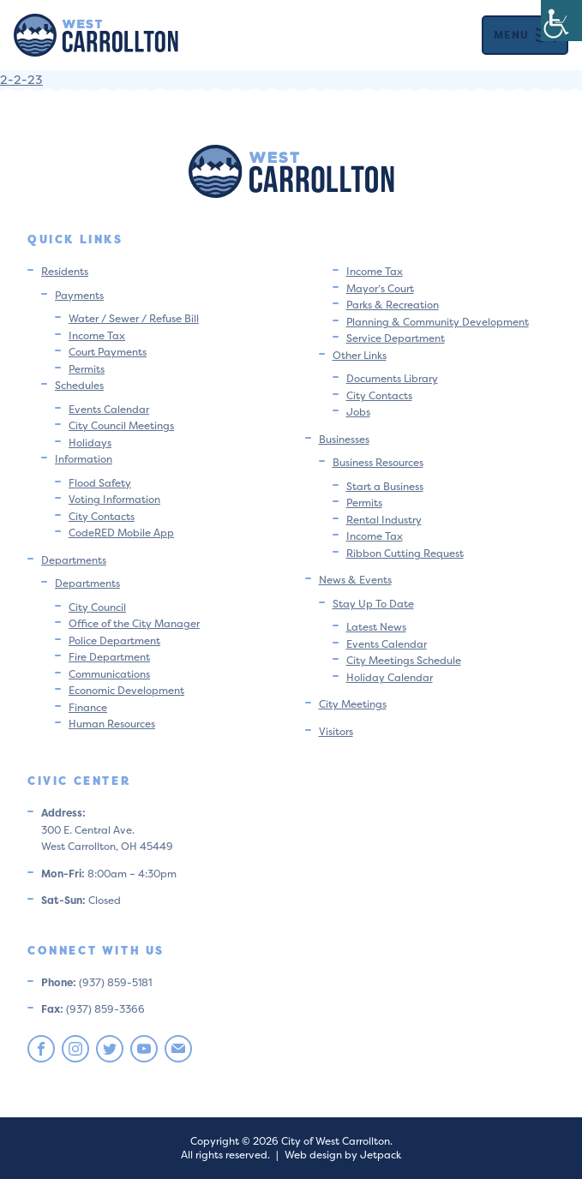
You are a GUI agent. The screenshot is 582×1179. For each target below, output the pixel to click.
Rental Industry (384, 519)
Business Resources (378, 462)
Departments (73, 560)
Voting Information (114, 499)
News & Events (355, 579)
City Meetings (353, 704)
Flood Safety (100, 483)
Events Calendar (109, 409)
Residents (64, 271)
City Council (97, 607)
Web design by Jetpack (343, 1154)
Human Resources (112, 723)
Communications (109, 674)
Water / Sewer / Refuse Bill (134, 318)
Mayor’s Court (380, 288)
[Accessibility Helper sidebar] (561, 20)
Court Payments (108, 351)
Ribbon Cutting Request (405, 553)
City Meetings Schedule (403, 660)
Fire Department (109, 656)
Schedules (79, 385)
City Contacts (102, 516)
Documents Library (392, 378)
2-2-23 (21, 79)
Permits (87, 369)
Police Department (114, 640)
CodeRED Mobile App (121, 532)
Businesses (344, 439)
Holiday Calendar (389, 677)
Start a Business (384, 486)
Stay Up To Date (373, 603)
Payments (79, 295)
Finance (88, 707)
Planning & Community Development (437, 321)
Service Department (395, 338)
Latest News (376, 626)
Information (83, 459)
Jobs (358, 411)
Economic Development (126, 690)
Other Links (360, 355)
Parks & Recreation (392, 304)
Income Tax (97, 335)
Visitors (336, 731)
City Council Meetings (121, 425)
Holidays (90, 442)
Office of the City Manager (134, 623)
